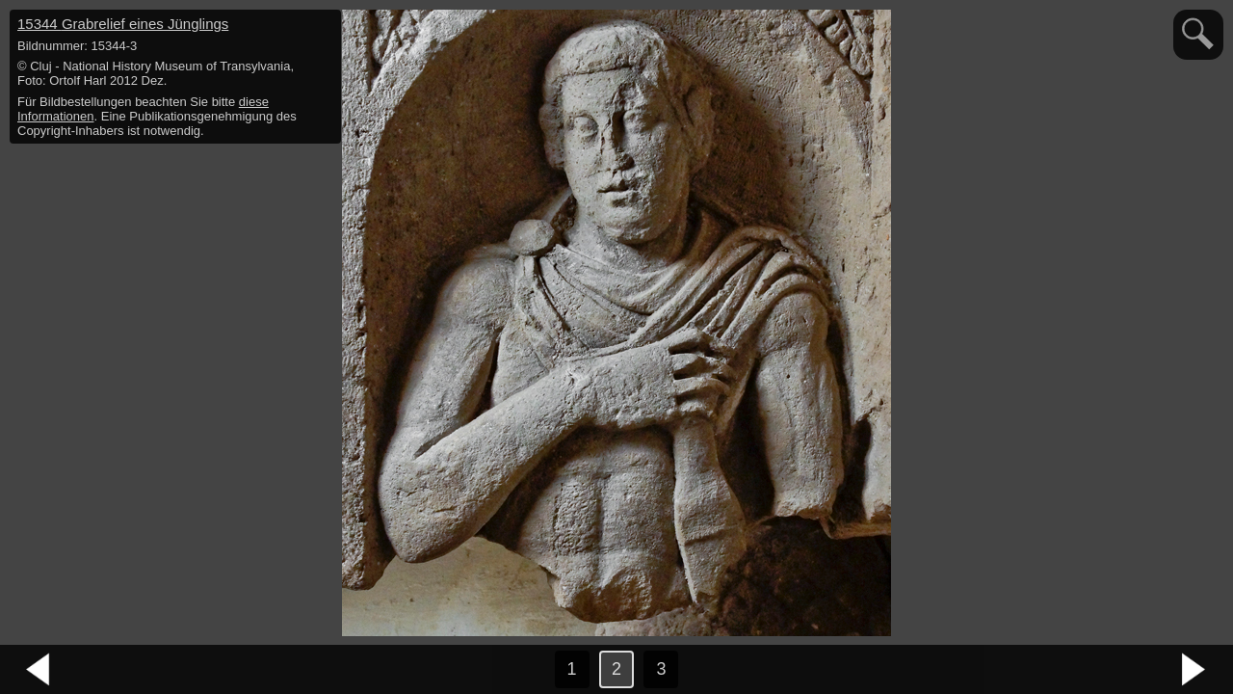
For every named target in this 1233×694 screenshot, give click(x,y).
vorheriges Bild (38, 670)
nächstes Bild (1194, 670)
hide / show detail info (323, 27)
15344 (122, 23)
